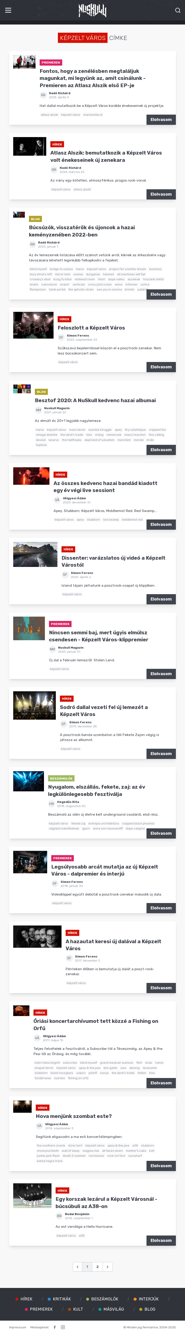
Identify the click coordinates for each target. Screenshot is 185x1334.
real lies (59, 1078)
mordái (139, 440)
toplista (41, 445)
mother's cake (136, 1150)
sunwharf (135, 1155)
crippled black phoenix (138, 823)
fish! (139, 1062)
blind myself (38, 269)
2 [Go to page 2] (97, 1267)
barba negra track (50, 1161)
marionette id (92, 114)
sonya (104, 1073)
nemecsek (114, 434)
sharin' (64, 284)
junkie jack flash (48, 1155)
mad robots (77, 429)
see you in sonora (109, 289)
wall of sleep (71, 1150)
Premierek (51, 62)
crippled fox (157, 429)
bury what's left (41, 274)
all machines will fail (131, 274)
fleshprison (38, 289)
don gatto (110, 1068)
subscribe (70, 1062)
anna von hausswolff (108, 828)
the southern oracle (51, 1145)
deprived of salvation (99, 440)
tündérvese (43, 1078)
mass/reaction (135, 434)
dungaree (93, 274)
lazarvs (54, 440)
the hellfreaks (72, 440)
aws (123, 1068)
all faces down (112, 1150)
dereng (134, 1068)
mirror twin (62, 274)
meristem (124, 440)
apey (118, 429)
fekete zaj (78, 823)
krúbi (150, 440)
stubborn (93, 519)
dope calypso (135, 828)
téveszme (150, 1068)
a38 (135, 1145)
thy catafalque (135, 429)
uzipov (81, 1073)
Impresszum (17, 1327)
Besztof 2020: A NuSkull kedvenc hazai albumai (95, 400)
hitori (101, 279)
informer (132, 284)
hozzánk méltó (153, 279)
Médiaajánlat (39, 1327)
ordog (99, 434)
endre (34, 284)
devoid (41, 440)
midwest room (85, 279)
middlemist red (132, 519)
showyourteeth (48, 1150)
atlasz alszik (49, 114)
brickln (129, 289)
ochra (145, 284)
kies (89, 434)
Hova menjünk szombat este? (74, 1116)
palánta (143, 289)
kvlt (151, 1150)
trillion (142, 1073)
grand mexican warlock (116, 1062)
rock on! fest (116, 1155)
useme (78, 274)
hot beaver (96, 1155)
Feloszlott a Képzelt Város (91, 328)
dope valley (116, 279)
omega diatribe (46, 434)
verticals (79, 284)
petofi (93, 1073)
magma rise (91, 1150)
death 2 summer (74, 1155)
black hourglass (62, 1073)
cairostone (49, 284)
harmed (108, 274)
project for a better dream (127, 269)
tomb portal (57, 289)
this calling (156, 434)
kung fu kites (63, 279)
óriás (148, 1062)
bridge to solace (61, 269)
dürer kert (75, 1145)
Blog (35, 219)
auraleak (134, 279)
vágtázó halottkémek (64, 828)
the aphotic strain (81, 289)
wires (119, 284)
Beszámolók (61, 778)
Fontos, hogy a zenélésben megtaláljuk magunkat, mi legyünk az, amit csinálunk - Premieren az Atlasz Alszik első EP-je (93, 78)
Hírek (57, 144)
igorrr (86, 828)
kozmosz (155, 269)
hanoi (80, 269)
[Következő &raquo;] (108, 1267)
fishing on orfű (78, 1078)
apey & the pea (89, 1068)
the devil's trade (71, 434)
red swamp (111, 519)
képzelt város (70, 114)
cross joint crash (100, 284)
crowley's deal (40, 279)
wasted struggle (100, 429)
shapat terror (44, 1068)
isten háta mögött (47, 1062)
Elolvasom (161, 119)
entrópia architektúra (103, 823)
